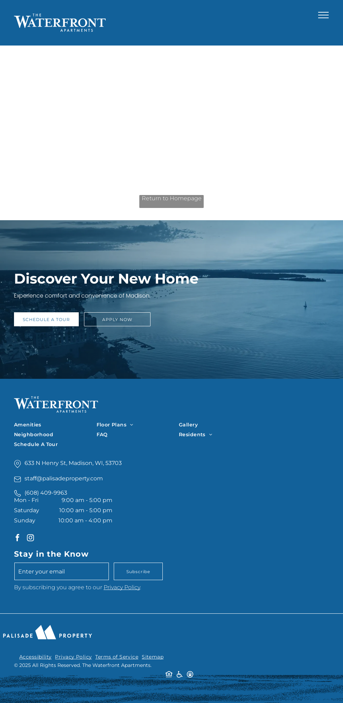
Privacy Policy (122, 587)
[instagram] (30, 539)
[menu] (323, 15)
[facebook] (17, 539)
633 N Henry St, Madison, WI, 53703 (73, 463)
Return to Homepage (172, 198)
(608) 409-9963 (45, 492)
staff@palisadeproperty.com (63, 478)
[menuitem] (55, 425)
